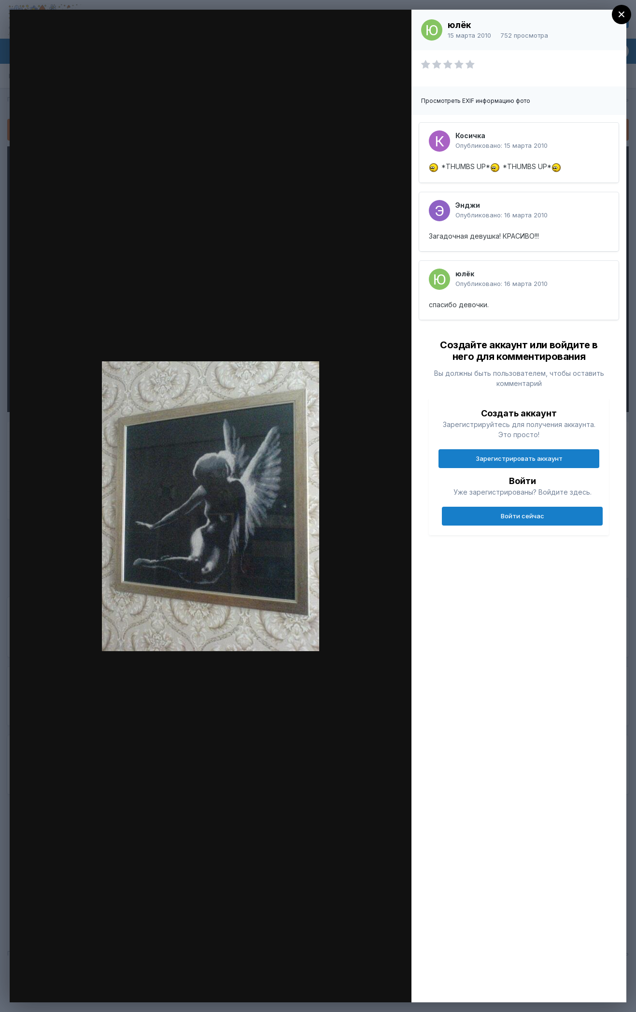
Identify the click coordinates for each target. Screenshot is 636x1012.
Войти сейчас (522, 516)
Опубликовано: (501, 145)
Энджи (467, 205)
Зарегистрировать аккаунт (519, 458)
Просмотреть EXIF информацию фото (475, 100)
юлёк (459, 25)
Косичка (470, 135)
